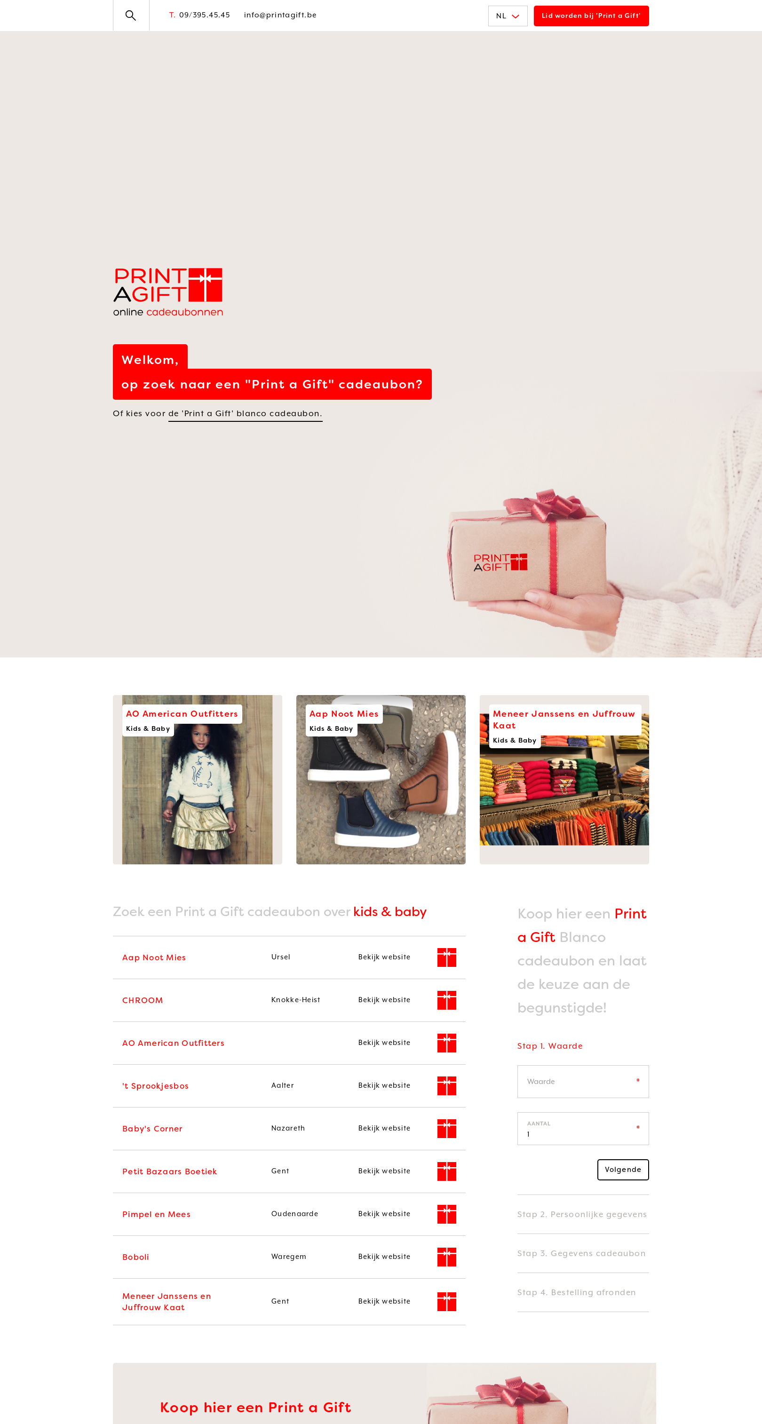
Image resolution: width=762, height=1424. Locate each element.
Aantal (539, 1124)
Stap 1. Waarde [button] (550, 1046)
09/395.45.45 (199, 15)
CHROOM (143, 1000)
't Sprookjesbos (155, 1086)
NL (508, 16)
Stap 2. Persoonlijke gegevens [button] (582, 1214)
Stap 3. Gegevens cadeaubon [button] (581, 1253)
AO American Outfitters (173, 1043)
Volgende (623, 1169)
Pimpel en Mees (156, 1214)
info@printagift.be (280, 15)
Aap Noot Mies (154, 957)
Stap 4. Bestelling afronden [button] (576, 1292)
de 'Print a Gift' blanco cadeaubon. (245, 413)
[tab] (583, 1053)
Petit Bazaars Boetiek (170, 1171)
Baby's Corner (152, 1128)
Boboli (136, 1257)
